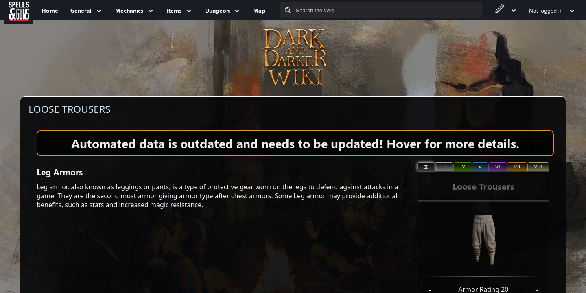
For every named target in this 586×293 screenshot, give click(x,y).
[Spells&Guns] (18, 10)
